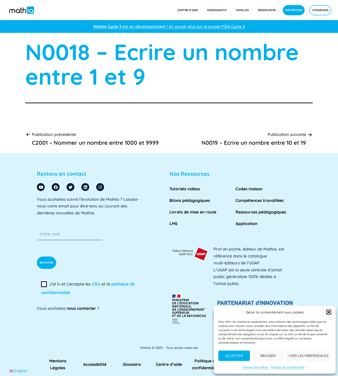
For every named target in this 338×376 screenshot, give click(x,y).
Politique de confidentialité (288, 367)
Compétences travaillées (260, 200)
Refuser (268, 356)
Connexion (320, 10)
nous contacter (81, 308)
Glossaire (132, 364)
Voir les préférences (308, 356)
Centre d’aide (187, 10)
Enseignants (216, 10)
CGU (96, 284)
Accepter (234, 356)
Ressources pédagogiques (261, 211)
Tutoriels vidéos (184, 188)
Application (246, 223)
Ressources (267, 10)
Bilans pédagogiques (189, 200)
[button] (328, 312)
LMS (173, 223)
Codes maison (249, 188)
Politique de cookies (255, 367)
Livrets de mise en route (192, 211)
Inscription (293, 10)
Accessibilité (94, 364)
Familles (242, 10)
